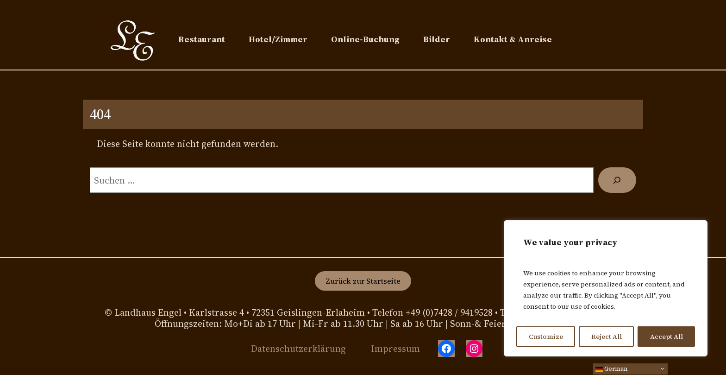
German (611, 368)
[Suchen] (617, 180)
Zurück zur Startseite (363, 281)
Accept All (666, 336)
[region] (605, 288)
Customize (546, 336)
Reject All (606, 336)
